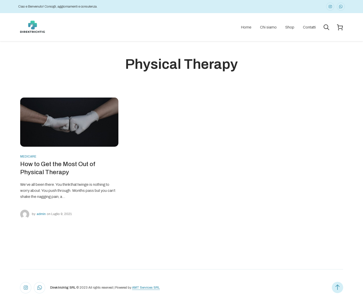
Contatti (309, 27)
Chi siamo (268, 27)
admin (41, 214)
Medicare (28, 156)
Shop (289, 27)
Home (246, 27)
